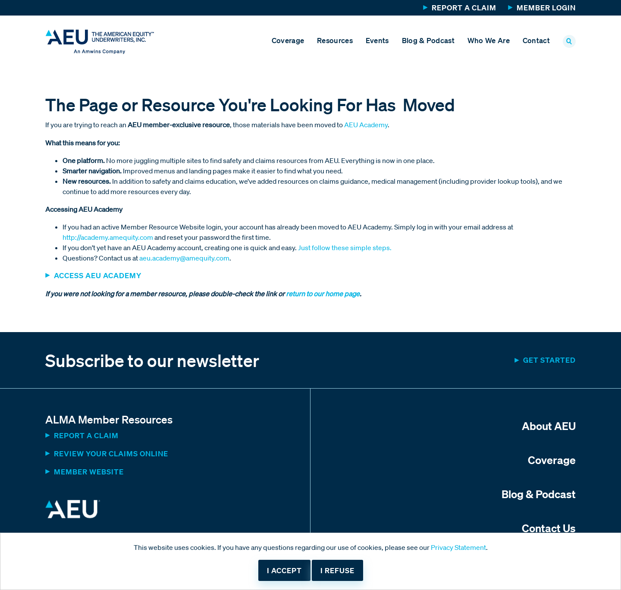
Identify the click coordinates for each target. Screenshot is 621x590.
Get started (549, 359)
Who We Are (488, 40)
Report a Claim (464, 7)
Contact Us (549, 528)
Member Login (546, 7)
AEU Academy (366, 124)
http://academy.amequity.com (108, 237)
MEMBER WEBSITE (89, 471)
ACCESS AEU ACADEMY (97, 275)
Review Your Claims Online (111, 453)
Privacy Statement (458, 547)
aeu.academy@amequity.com (184, 258)
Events (377, 40)
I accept (284, 570)
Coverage (288, 40)
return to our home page (322, 293)
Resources (335, 40)
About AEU (549, 426)
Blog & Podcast (428, 40)
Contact (536, 40)
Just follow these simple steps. (345, 247)
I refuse (337, 570)
